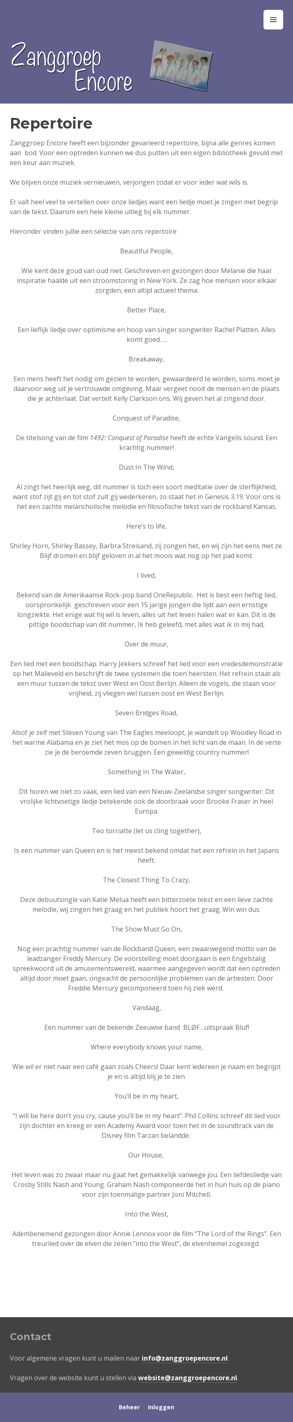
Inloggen (161, 1407)
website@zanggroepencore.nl (187, 1377)
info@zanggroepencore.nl (185, 1358)
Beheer (129, 1407)
